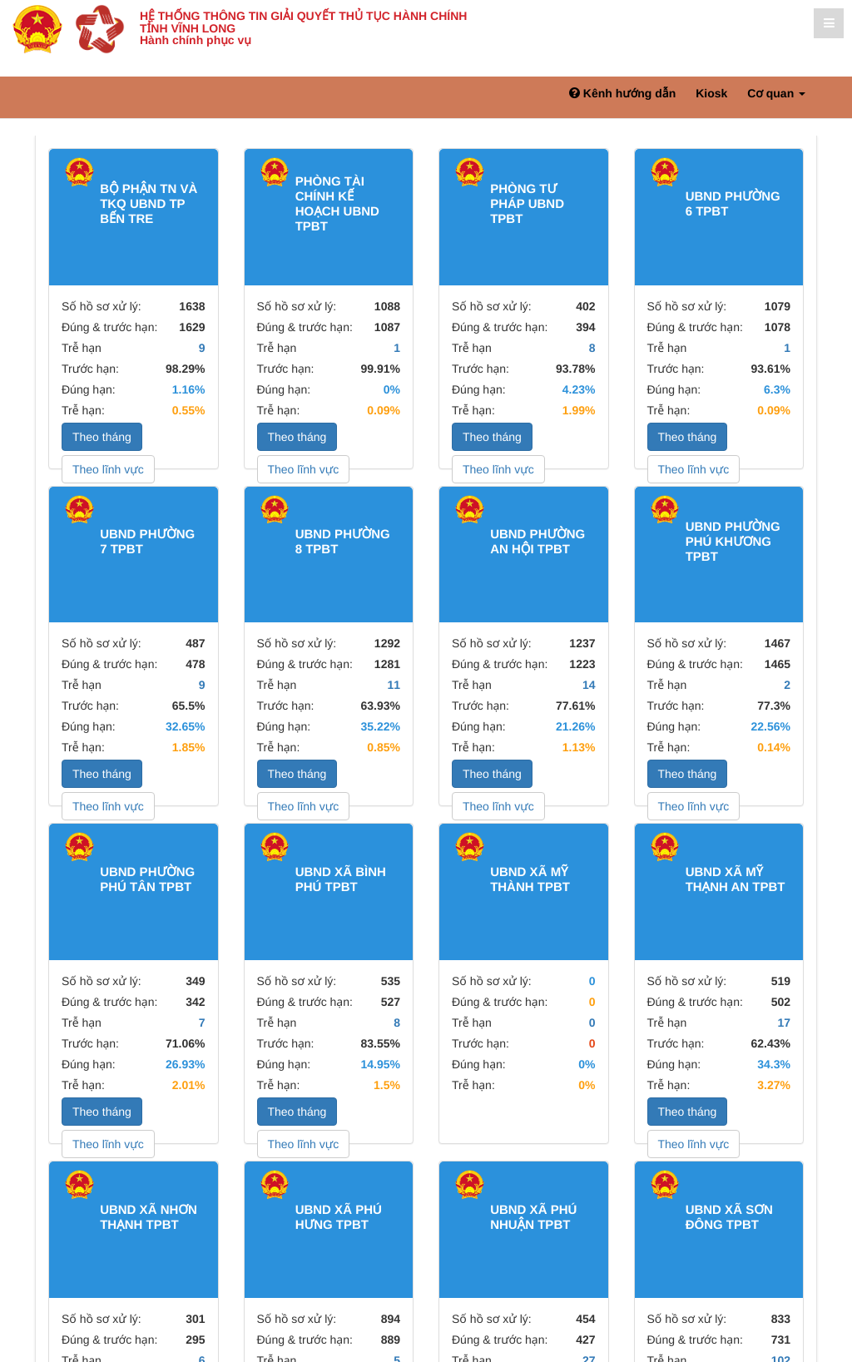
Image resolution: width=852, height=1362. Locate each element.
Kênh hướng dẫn (622, 93)
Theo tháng (101, 436)
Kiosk (711, 93)
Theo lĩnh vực (108, 469)
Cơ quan (776, 93)
